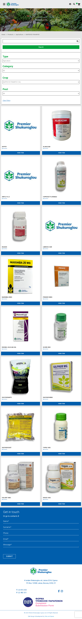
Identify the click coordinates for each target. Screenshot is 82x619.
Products (10, 34)
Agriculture (19, 34)
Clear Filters (6, 100)
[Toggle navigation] (4, 4)
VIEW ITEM (20, 153)
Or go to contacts (11, 516)
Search (41, 47)
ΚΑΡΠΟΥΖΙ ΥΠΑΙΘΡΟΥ (32, 34)
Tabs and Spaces (49, 616)
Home (3, 34)
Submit (9, 556)
